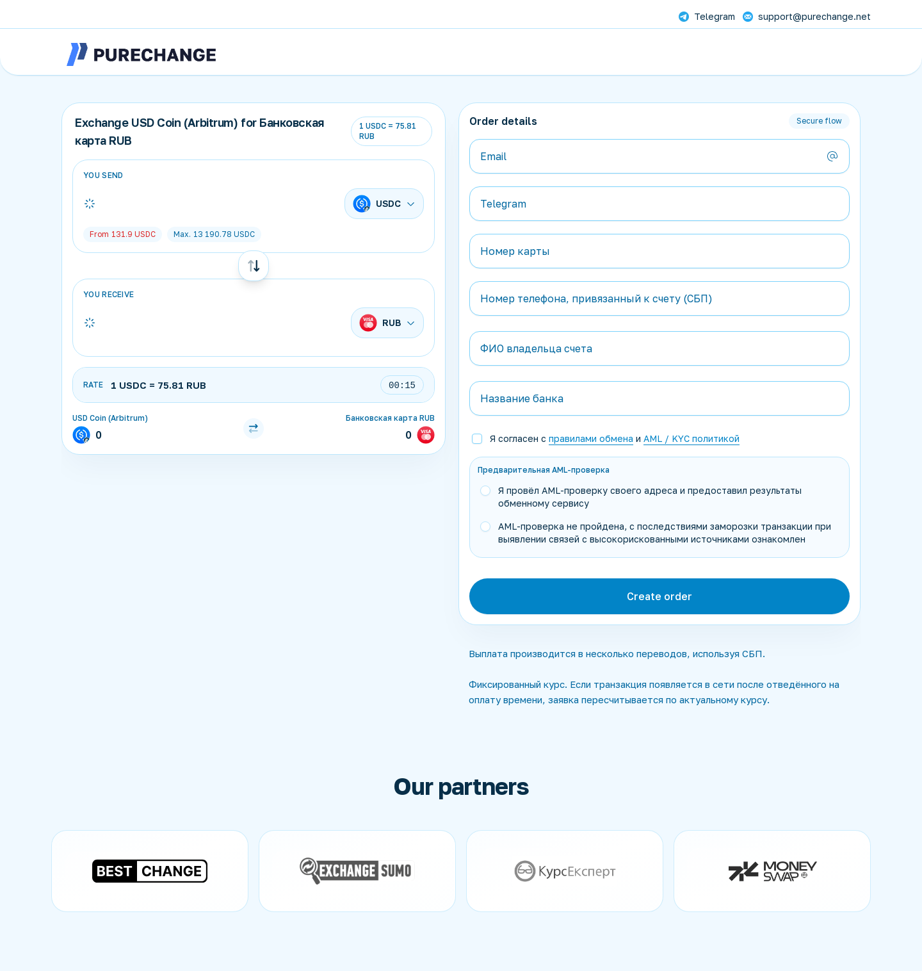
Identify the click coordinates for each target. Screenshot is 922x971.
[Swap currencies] (253, 265)
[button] (668, 438)
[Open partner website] (149, 871)
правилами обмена (591, 438)
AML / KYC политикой (691, 438)
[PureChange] (141, 54)
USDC (123, 234)
